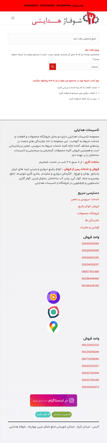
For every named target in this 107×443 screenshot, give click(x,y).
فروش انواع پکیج (88, 206)
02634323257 (90, 366)
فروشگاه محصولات (88, 213)
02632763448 (90, 373)
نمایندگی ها (92, 220)
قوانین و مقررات (89, 228)
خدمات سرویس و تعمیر (85, 199)
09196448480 (90, 279)
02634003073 (90, 387)
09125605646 (90, 352)
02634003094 (90, 244)
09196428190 (90, 286)
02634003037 (90, 265)
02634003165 (90, 258)
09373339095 (90, 359)
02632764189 (90, 380)
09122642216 (90, 345)
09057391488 (90, 272)
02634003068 (90, 251)
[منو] (13, 18)
